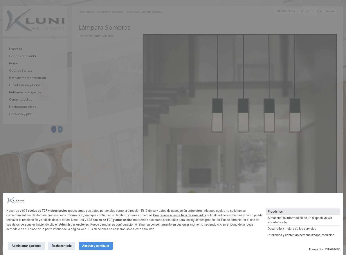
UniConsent (332, 249)
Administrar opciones (74, 224)
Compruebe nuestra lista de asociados (179, 215)
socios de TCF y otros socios (47, 210)
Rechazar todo (62, 246)
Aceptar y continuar (95, 246)
